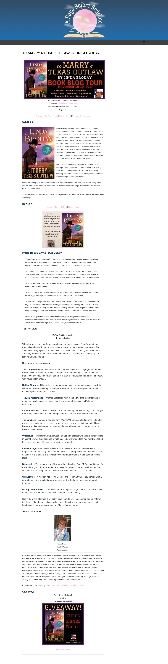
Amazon (50, 207)
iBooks (70, 207)
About (68, 116)
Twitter (47, 586)
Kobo (77, 207)
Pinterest (73, 586)
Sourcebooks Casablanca (67, 104)
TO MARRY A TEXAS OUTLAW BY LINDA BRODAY (61, 53)
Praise (55, 116)
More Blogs (85, 116)
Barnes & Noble (61, 207)
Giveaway (76, 116)
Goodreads (65, 586)
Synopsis (39, 116)
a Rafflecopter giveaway (63, 649)
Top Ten (62, 116)
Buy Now (48, 116)
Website (41, 586)
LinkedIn (81, 586)
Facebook (55, 586)
